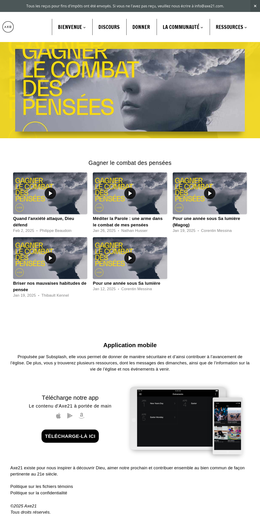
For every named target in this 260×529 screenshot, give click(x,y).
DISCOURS (109, 15)
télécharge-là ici (70, 424)
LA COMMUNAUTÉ (183, 15)
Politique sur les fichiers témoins (41, 474)
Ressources (231, 15)
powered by (129, 523)
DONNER (141, 15)
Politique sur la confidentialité (38, 480)
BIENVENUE (72, 15)
